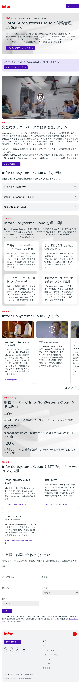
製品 (8, 18)
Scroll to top (75, 634)
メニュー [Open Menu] (71, 6)
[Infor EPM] (60, 492)
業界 (3, 599)
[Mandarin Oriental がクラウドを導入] (18, 353)
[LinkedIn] (18, 649)
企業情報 (46, 668)
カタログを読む (10, 164)
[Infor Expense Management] (20, 530)
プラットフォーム (50, 654)
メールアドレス (8, 577)
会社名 (44, 577)
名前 (3, 566)
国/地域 (44, 588)
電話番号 (5, 588)
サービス (46, 659)
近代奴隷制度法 (27, 674)
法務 (17, 674)
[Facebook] (12, 649)
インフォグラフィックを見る (19, 48)
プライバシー (9, 674)
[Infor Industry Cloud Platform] (20, 492)
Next (77, 388)
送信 (5, 611)
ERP (15, 18)
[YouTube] (24, 649)
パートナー (47, 664)
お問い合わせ (11, 642)
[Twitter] (6, 649)
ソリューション (49, 650)
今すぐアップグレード (14, 67)
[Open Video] (40, 97)
